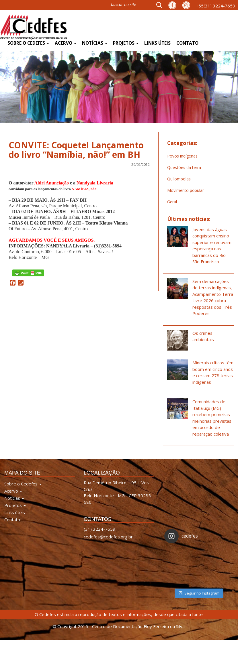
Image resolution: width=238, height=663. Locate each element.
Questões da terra (184, 167)
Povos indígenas (182, 156)
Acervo (65, 43)
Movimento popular (185, 190)
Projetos (125, 43)
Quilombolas (179, 179)
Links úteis (157, 43)
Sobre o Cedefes (28, 43)
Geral (172, 201)
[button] (160, 5)
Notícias (94, 43)
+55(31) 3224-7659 (215, 6)
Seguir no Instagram (199, 593)
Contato (187, 43)
